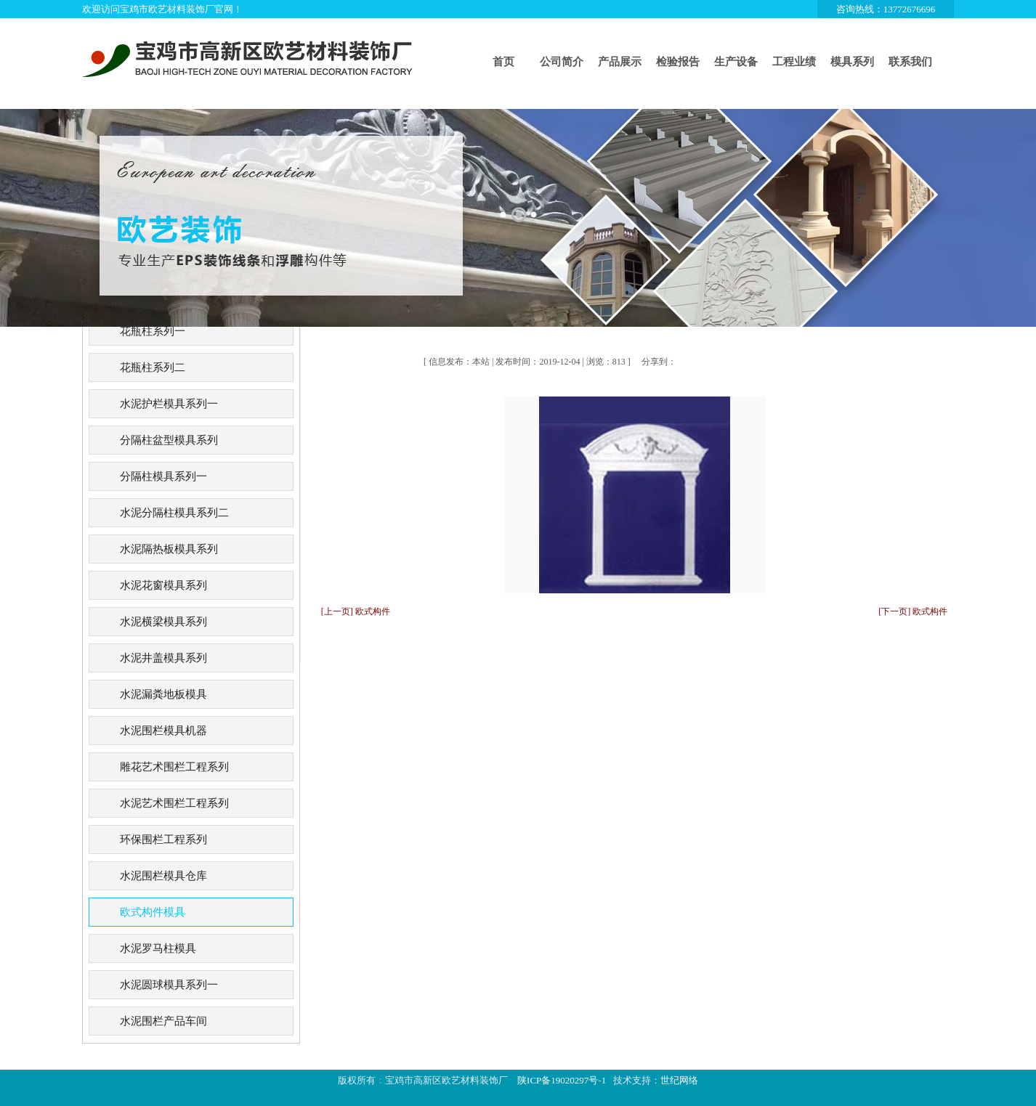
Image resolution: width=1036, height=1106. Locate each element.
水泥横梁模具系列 (163, 621)
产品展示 (620, 62)
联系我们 (910, 62)
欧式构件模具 (152, 912)
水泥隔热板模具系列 (169, 549)
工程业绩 (794, 62)
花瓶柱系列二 (152, 367)
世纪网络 (679, 1080)
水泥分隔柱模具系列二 (174, 513)
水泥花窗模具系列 (163, 585)
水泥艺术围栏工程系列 (174, 803)
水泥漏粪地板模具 (163, 694)
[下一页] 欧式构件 (912, 611)
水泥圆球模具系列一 (169, 985)
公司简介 (561, 62)
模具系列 (852, 62)
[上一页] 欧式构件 (355, 611)
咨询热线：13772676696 (886, 9)
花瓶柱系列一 (152, 331)
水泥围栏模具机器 (163, 730)
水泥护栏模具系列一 (169, 404)
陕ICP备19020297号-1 (561, 1080)
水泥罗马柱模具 (158, 948)
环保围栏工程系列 (163, 839)
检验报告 (678, 62)
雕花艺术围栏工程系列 (174, 767)
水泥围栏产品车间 (163, 1021)
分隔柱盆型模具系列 (169, 440)
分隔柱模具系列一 (163, 476)
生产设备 (736, 62)
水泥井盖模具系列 (163, 658)
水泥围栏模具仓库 (163, 876)
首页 (503, 62)
